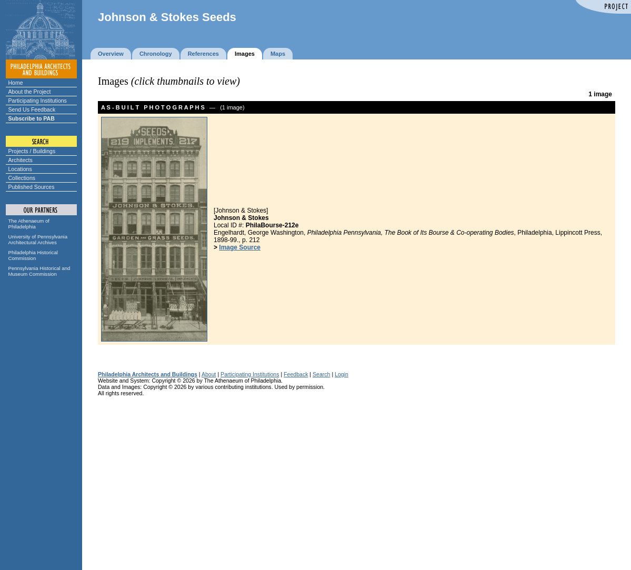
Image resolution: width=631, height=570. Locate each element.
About (209, 374)
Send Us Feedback (32, 109)
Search (321, 374)
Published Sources (31, 187)
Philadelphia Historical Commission (33, 255)
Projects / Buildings (32, 151)
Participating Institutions (37, 100)
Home (15, 82)
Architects (20, 160)
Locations (20, 169)
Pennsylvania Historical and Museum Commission (39, 271)
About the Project (29, 91)
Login (341, 374)
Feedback (296, 374)
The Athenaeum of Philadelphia (28, 223)
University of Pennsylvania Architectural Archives (38, 239)
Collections (22, 178)
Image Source (240, 247)
